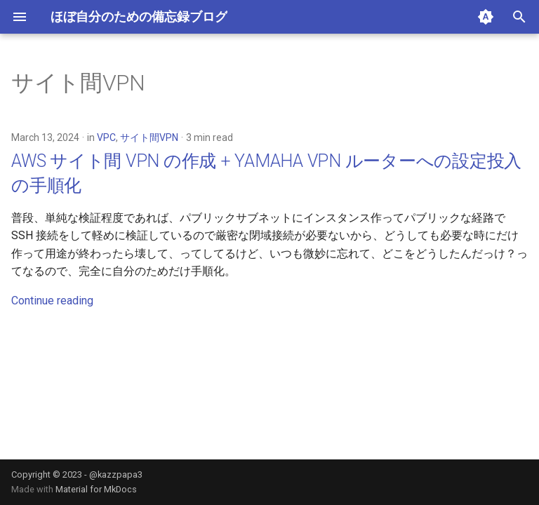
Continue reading (52, 300)
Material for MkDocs (96, 489)
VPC (106, 137)
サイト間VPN (149, 137)
